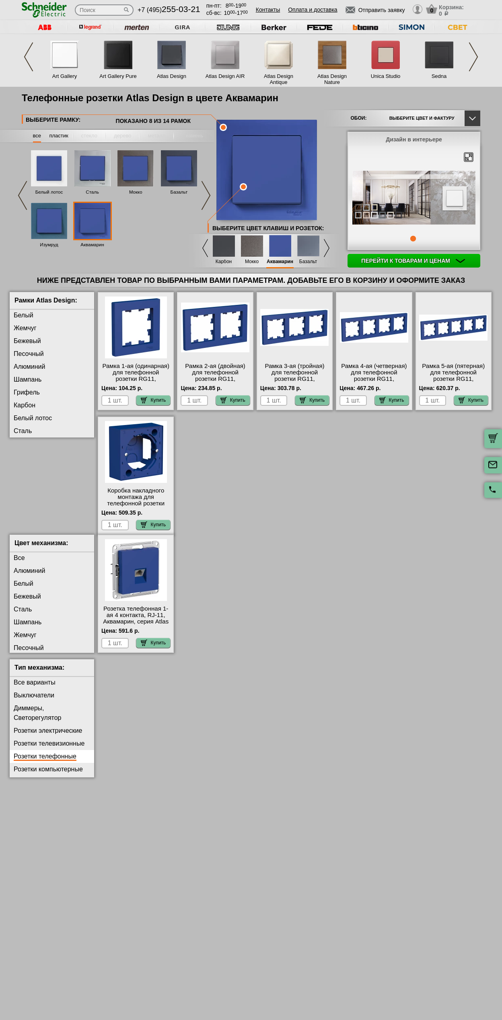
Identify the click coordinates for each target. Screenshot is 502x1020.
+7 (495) (169, 9)
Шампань (27, 379)
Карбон (224, 262)
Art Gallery (64, 76)
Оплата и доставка (312, 9)
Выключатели (34, 701)
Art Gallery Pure (117, 76)
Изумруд (49, 244)
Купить (153, 400)
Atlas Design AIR (225, 76)
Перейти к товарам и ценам (413, 261)
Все (19, 564)
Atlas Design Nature (332, 79)
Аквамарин (92, 244)
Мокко (135, 192)
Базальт (179, 192)
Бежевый (27, 340)
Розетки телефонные (45, 762)
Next (473, 57)
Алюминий (29, 366)
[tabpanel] (413, 198)
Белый (23, 315)
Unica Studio (386, 76)
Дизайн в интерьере (414, 139)
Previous (28, 57)
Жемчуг (25, 328)
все (37, 136)
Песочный (29, 353)
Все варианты (35, 688)
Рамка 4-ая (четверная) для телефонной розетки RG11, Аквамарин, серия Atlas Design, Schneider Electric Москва (374, 382)
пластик (58, 136)
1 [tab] (413, 239)
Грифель (27, 392)
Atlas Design (171, 76)
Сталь (92, 192)
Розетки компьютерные (48, 775)
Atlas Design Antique (278, 79)
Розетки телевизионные (49, 749)
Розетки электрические (48, 737)
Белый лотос (49, 192)
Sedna (439, 76)
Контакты (268, 9)
